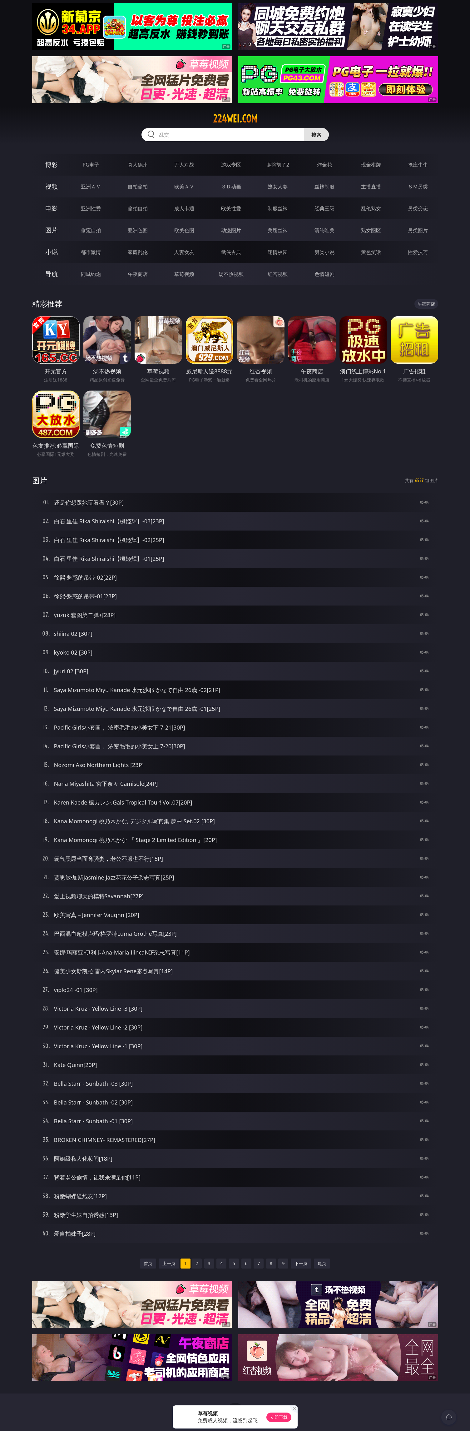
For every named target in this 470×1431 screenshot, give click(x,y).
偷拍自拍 (138, 208)
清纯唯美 (324, 230)
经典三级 (324, 208)
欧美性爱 (231, 208)
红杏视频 (278, 274)
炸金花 (324, 164)
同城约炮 (91, 274)
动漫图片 (231, 230)
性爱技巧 (418, 252)
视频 (51, 186)
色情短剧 (324, 274)
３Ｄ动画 (231, 186)
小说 (51, 252)
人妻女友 (184, 252)
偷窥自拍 (91, 230)
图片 (51, 230)
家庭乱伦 (138, 252)
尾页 (322, 1263)
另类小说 (324, 252)
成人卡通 (184, 208)
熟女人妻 (278, 186)
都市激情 (91, 252)
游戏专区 (231, 164)
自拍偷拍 (138, 186)
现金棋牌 (371, 164)
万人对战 (184, 164)
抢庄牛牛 (418, 164)
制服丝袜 (278, 208)
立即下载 (279, 1417)
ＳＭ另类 (418, 186)
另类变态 (418, 208)
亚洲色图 (138, 230)
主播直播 (371, 186)
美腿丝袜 (278, 230)
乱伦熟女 (371, 208)
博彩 (51, 164)
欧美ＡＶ (184, 186)
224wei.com (235, 118)
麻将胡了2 (277, 164)
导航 (51, 274)
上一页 (169, 1263)
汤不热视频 (231, 274)
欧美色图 (184, 230)
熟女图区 (371, 230)
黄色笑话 (371, 252)
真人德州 (138, 164)
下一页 (301, 1263)
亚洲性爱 (91, 208)
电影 (51, 208)
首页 (148, 1263)
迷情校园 (278, 252)
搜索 (316, 134)
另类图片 (418, 230)
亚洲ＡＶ (91, 186)
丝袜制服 (324, 186)
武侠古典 (231, 252)
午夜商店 (138, 274)
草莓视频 (184, 274)
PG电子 (91, 164)
